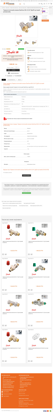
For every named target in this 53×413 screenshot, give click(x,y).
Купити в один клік (15, 73)
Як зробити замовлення (5, 0)
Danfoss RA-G (30, 133)
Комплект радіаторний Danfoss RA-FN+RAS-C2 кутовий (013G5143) (38, 349)
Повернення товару (26, 0)
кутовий (32, 138)
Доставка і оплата (14, 0)
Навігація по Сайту (24, 386)
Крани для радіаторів (6, 208)
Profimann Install (34, 0)
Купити (13, 70)
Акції (21, 381)
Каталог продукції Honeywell (8, 381)
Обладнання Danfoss (7, 384)
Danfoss (28, 128)
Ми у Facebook (6, 391)
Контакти (45, 0)
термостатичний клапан (32, 136)
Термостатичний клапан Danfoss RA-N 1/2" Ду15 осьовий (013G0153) (13, 278)
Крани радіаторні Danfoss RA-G (36, 205)
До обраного (9, 75)
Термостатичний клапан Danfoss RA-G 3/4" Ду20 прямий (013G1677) (13, 313)
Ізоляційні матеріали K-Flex (8, 387)
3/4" (28, 141)
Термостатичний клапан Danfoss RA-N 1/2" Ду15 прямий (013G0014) (13, 242)
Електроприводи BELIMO (8, 382)
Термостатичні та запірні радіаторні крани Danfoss (12, 203)
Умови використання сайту (25, 384)
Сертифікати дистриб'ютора (25, 379)
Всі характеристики (11, 79)
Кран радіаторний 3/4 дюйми (29, 203)
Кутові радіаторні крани (23, 205)
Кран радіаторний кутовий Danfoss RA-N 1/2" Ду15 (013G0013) (12, 349)
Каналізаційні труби (7, 379)
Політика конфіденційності (25, 382)
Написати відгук (48, 10)
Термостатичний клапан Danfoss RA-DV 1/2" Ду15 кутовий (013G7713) (38, 278)
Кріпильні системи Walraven (8, 386)
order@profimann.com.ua (24, 395)
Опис (4, 79)
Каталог (20, 4)
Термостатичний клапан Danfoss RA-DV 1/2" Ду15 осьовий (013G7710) (39, 313)
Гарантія (20, 0)
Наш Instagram (6, 396)
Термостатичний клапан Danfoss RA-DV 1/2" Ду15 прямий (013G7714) (38, 242)
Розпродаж (40, 0)
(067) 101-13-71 (42, 3)
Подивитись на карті (24, 406)
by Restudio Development (14, 410)
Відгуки (19, 79)
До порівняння (18, 75)
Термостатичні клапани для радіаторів (10, 205)
